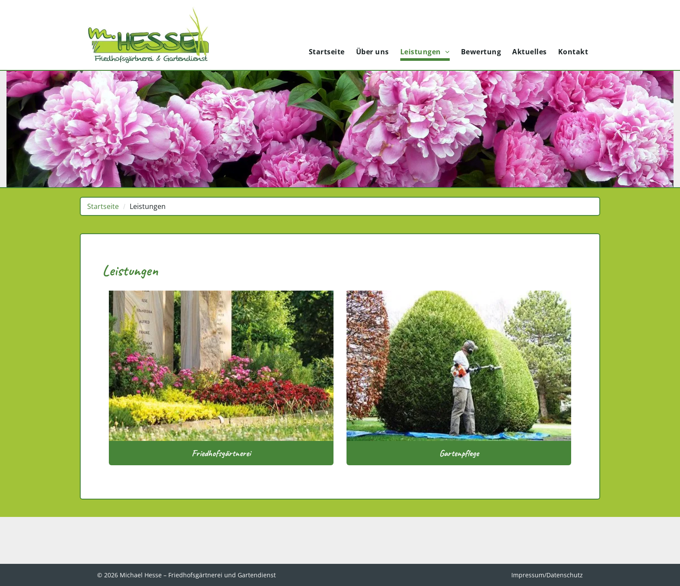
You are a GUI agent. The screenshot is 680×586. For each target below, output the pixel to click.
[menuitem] (326, 52)
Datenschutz (564, 575)
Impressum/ (528, 575)
